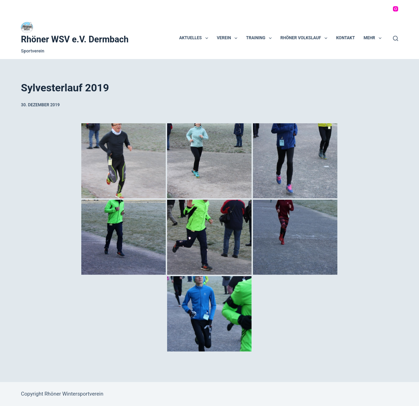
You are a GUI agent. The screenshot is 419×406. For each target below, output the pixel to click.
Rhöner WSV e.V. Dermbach (75, 39)
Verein (228, 38)
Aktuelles (195, 38)
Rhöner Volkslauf (305, 38)
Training (260, 38)
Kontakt (345, 37)
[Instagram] (395, 8)
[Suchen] (395, 38)
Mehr (373, 38)
